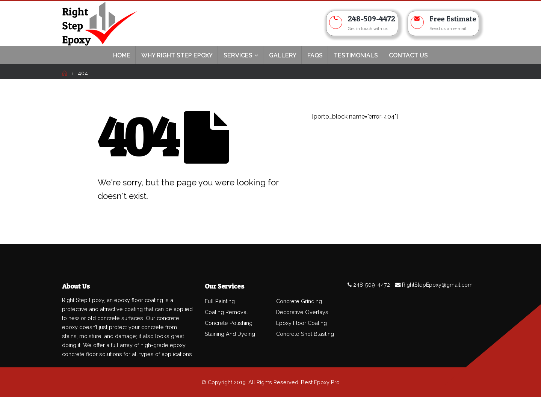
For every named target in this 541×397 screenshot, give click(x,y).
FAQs (315, 55)
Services (238, 55)
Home (121, 55)
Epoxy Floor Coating (301, 323)
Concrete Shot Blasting (305, 334)
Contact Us (408, 55)
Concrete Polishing (228, 323)
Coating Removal (226, 312)
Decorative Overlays (302, 312)
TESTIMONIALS (356, 55)
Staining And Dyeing (230, 334)
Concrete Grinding (299, 301)
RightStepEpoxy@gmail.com (437, 284)
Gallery (282, 55)
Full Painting (220, 301)
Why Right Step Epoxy (177, 55)
